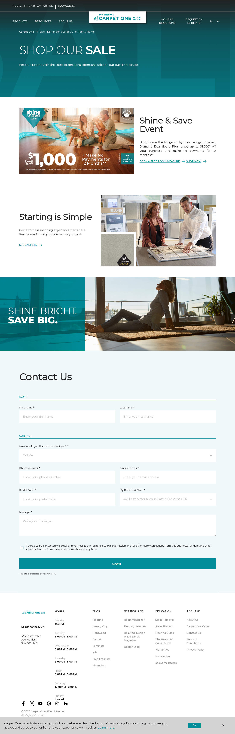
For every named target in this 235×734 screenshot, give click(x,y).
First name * (26, 407)
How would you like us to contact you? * (43, 446)
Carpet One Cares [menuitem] (198, 626)
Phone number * (29, 468)
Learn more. (106, 727)
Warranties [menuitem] (162, 649)
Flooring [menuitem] (98, 619)
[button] (211, 21)
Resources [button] (43, 21)
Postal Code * (27, 490)
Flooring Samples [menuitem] (135, 626)
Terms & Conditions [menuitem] (194, 641)
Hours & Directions (167, 21)
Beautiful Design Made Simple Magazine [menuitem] (134, 636)
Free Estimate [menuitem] (102, 659)
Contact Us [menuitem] (194, 632)
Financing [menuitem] (99, 665)
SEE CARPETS (31, 245)
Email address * (129, 468)
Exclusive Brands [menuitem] (166, 662)
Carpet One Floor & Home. (47, 711)
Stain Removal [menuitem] (164, 619)
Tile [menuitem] (95, 652)
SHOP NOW (196, 161)
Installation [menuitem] (162, 656)
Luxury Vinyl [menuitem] (100, 626)
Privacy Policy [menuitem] (196, 649)
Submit (117, 563)
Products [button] (20, 21)
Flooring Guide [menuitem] (164, 632)
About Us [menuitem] (193, 619)
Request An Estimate (193, 21)
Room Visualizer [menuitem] (134, 619)
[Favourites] (218, 21)
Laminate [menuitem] (99, 646)
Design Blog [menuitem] (132, 646)
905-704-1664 (66, 6)
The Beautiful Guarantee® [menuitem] (164, 641)
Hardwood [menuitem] (99, 632)
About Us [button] (65, 21)
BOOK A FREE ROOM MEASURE (162, 161)
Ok (194, 725)
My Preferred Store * (132, 490)
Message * (25, 512)
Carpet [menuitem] (97, 639)
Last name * (127, 407)
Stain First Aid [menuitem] (164, 626)
